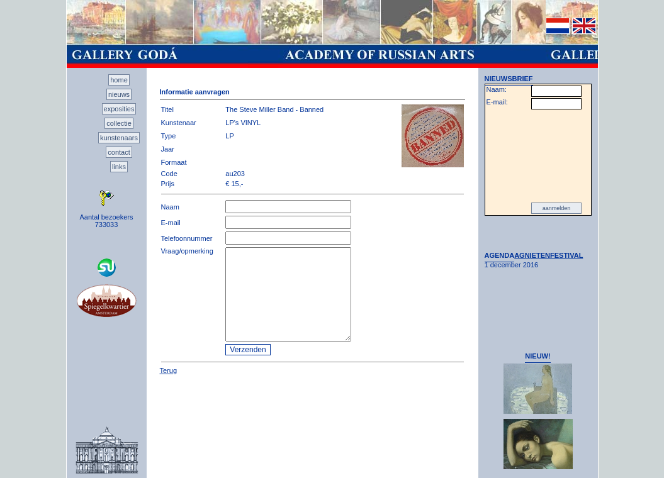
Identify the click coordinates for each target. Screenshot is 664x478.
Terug (168, 370)
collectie (119, 123)
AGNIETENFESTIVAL (548, 255)
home (119, 80)
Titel (167, 109)
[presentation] (538, 156)
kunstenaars (119, 138)
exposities (119, 109)
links (119, 166)
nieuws (119, 94)
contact (119, 152)
